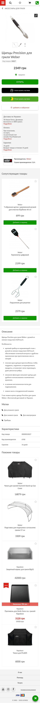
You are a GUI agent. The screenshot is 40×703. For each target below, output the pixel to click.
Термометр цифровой (20, 255)
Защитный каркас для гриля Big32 (20, 569)
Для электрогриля (29, 415)
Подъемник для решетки (20, 302)
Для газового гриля (11, 415)
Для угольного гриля (11, 410)
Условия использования (28, 690)
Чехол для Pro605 (20, 653)
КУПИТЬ (20, 82)
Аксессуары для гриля (15, 8)
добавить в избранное (21, 108)
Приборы (7, 420)
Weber (28, 159)
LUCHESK (25, 700)
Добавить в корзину (20, 222)
